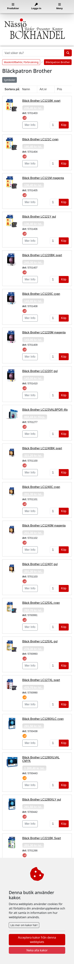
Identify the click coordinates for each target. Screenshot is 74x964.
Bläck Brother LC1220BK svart (42, 255)
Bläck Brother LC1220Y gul (40, 371)
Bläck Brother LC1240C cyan (41, 486)
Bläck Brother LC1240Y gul (40, 564)
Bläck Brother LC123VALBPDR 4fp (45, 409)
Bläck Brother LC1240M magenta (44, 525)
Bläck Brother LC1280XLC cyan (43, 718)
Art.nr (43, 89)
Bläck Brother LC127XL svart (41, 680)
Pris (59, 89)
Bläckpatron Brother (58, 62)
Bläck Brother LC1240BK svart (42, 448)
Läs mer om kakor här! (24, 925)
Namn (26, 89)
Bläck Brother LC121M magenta (43, 178)
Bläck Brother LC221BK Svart (41, 838)
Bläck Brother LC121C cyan (40, 139)
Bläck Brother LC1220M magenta (44, 332)
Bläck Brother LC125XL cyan (41, 602)
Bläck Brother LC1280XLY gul (41, 799)
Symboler (9, 80)
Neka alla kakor (37, 950)
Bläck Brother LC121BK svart (41, 100)
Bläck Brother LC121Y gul (39, 216)
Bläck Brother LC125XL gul (40, 641)
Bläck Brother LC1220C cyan (41, 293)
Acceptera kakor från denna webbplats (37, 939)
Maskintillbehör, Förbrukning (21, 62)
